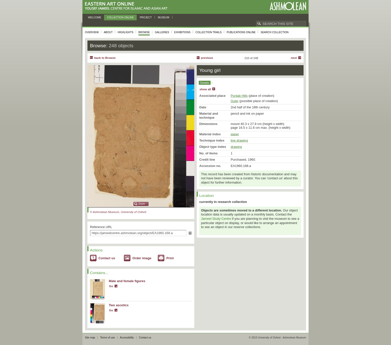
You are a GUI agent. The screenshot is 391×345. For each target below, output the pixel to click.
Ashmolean (288, 6)
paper (235, 134)
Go (111, 286)
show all (205, 89)
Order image (141, 258)
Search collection (274, 32)
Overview (92, 32)
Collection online (120, 17)
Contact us (107, 258)
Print (170, 258)
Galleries (162, 32)
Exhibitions (182, 32)
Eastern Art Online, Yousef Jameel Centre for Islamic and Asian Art (127, 6)
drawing (236, 147)
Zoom (141, 203)
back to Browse (105, 57)
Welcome (94, 17)
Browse (144, 32)
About (108, 32)
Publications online (241, 32)
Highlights (125, 32)
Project (146, 17)
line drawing (239, 140)
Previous (207, 57)
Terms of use (107, 337)
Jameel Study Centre (216, 219)
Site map (90, 337)
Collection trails (209, 32)
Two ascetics (119, 305)
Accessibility (127, 337)
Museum (163, 17)
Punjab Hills (239, 96)
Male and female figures (127, 281)
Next (294, 57)
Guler (234, 101)
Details (204, 82)
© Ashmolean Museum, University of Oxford (118, 211)
